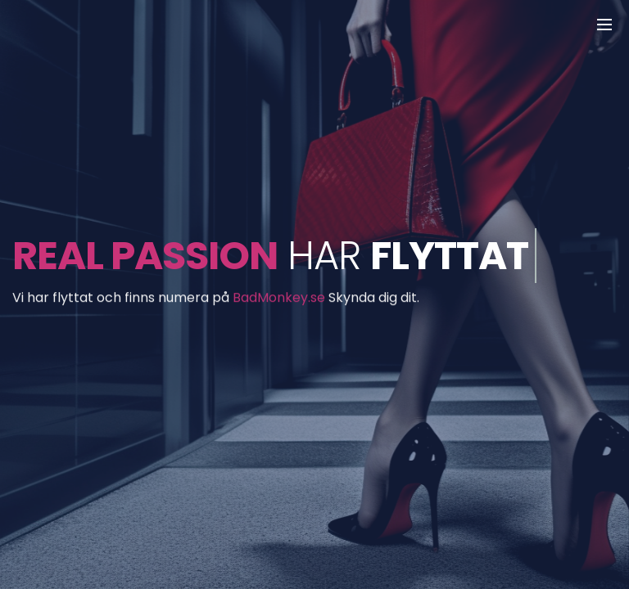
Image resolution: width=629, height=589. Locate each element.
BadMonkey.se (279, 299)
